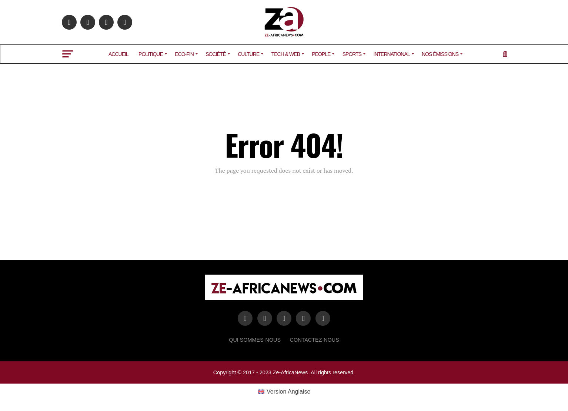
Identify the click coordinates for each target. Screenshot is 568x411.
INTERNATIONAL (392, 54)
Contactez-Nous (314, 340)
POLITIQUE (150, 54)
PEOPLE (321, 54)
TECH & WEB (285, 54)
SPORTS (352, 54)
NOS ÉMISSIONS (440, 54)
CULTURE (248, 54)
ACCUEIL (118, 54)
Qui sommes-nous (255, 340)
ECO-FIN (184, 54)
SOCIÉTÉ (215, 54)
